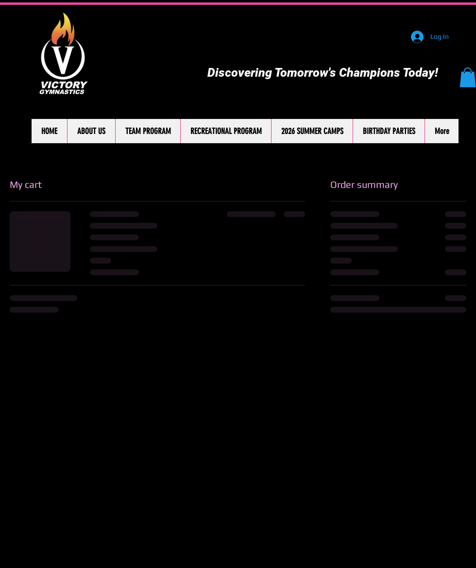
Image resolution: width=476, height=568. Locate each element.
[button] (467, 77)
